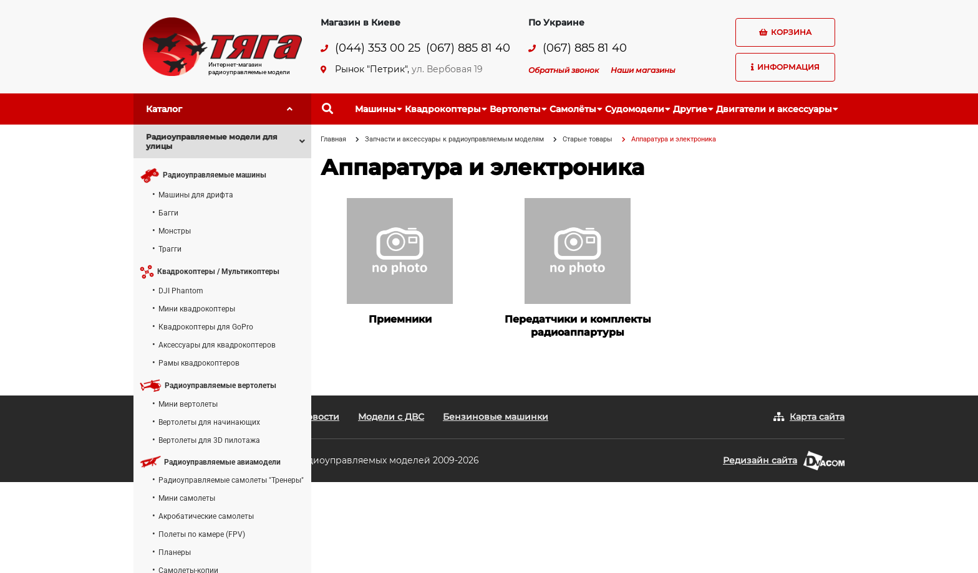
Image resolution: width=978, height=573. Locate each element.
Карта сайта (817, 416)
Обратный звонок (563, 70)
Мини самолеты (186, 498)
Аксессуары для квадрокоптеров (217, 345)
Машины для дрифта (195, 195)
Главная (333, 139)
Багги (168, 213)
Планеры (174, 552)
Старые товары (587, 139)
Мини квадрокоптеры (196, 309)
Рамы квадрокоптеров (199, 363)
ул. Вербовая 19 (447, 69)
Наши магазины (643, 70)
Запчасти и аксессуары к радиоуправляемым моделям (454, 139)
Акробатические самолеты (206, 516)
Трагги (170, 249)
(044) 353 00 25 (377, 48)
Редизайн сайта (760, 460)
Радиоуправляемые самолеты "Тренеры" (231, 480)
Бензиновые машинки (495, 416)
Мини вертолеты (188, 404)
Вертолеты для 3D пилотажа (209, 440)
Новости (319, 416)
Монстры (174, 231)
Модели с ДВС (391, 416)
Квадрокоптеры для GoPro (205, 327)
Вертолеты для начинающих (209, 422)
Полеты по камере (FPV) (201, 534)
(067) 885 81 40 (468, 48)
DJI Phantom (180, 290)
